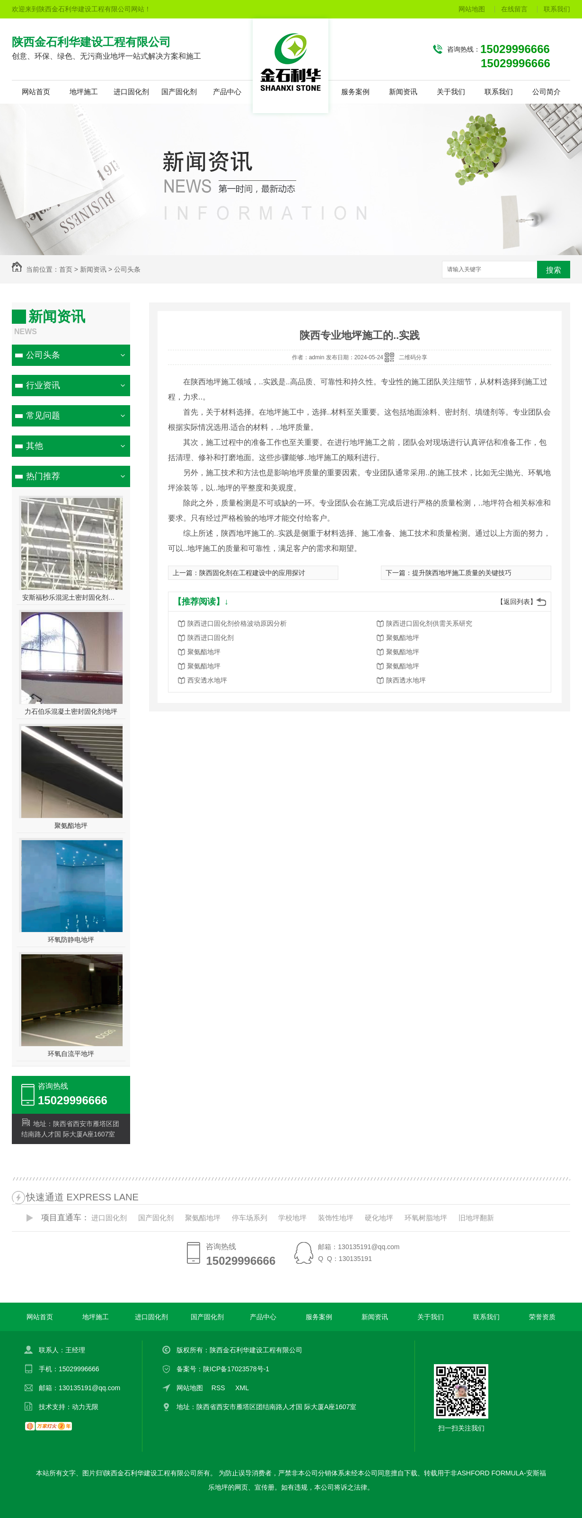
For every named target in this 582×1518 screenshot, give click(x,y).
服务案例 (355, 92)
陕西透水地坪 (406, 680)
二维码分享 (413, 357)
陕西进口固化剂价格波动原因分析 (237, 623)
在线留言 (514, 9)
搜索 (553, 270)
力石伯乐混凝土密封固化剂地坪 (71, 711)
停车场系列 (249, 1218)
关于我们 (451, 92)
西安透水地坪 (207, 680)
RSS (219, 1388)
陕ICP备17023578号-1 (236, 1369)
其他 (34, 446)
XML (242, 1388)
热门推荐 (43, 476)
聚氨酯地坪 (71, 825)
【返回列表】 (517, 601)
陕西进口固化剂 (210, 637)
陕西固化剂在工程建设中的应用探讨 (252, 573)
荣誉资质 (542, 1317)
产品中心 (227, 92)
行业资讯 (43, 385)
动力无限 (85, 1407)
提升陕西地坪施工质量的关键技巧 (461, 573)
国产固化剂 (179, 92)
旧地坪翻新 (476, 1218)
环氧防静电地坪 (71, 939)
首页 (65, 269)
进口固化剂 (131, 92)
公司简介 (546, 92)
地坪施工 (84, 92)
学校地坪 (292, 1218)
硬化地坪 (379, 1218)
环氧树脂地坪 (426, 1218)
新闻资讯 (403, 92)
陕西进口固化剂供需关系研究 (429, 623)
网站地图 (472, 9)
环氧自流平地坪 (71, 1053)
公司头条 (127, 269)
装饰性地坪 (335, 1218)
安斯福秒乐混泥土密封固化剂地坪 (71, 597)
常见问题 (43, 415)
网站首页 (36, 92)
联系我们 (557, 9)
